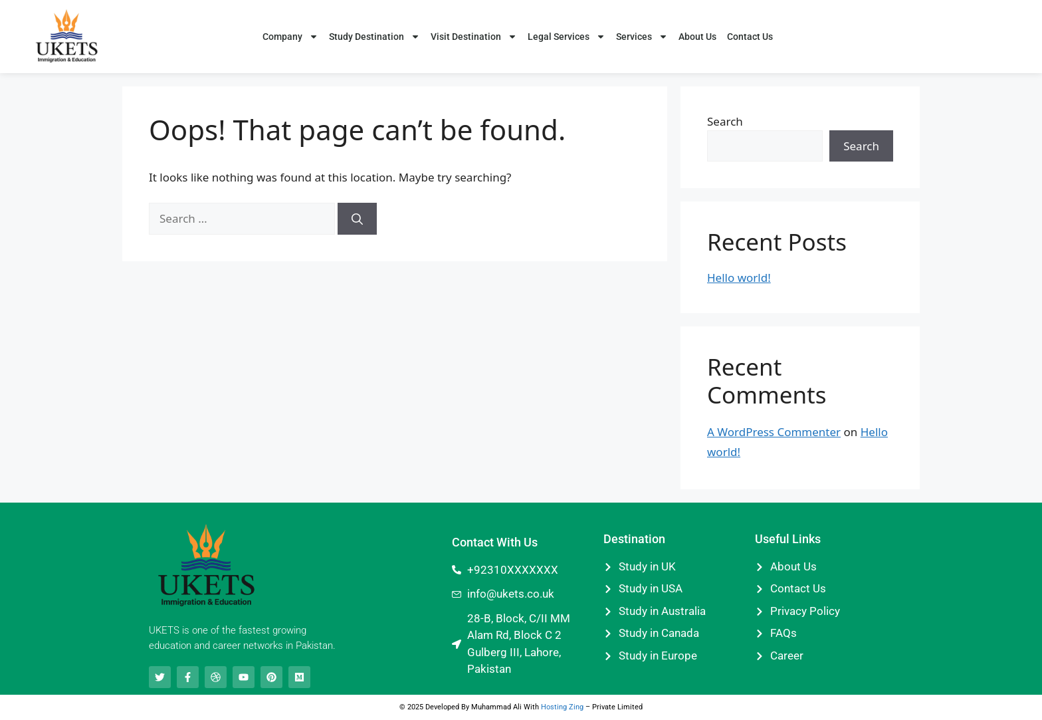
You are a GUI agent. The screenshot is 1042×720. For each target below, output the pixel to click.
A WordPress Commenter (774, 431)
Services (642, 36)
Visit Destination (474, 36)
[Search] (357, 219)
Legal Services (566, 36)
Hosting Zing (562, 707)
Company (290, 36)
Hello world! (739, 277)
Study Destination (374, 36)
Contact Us (750, 36)
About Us (697, 36)
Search (725, 121)
